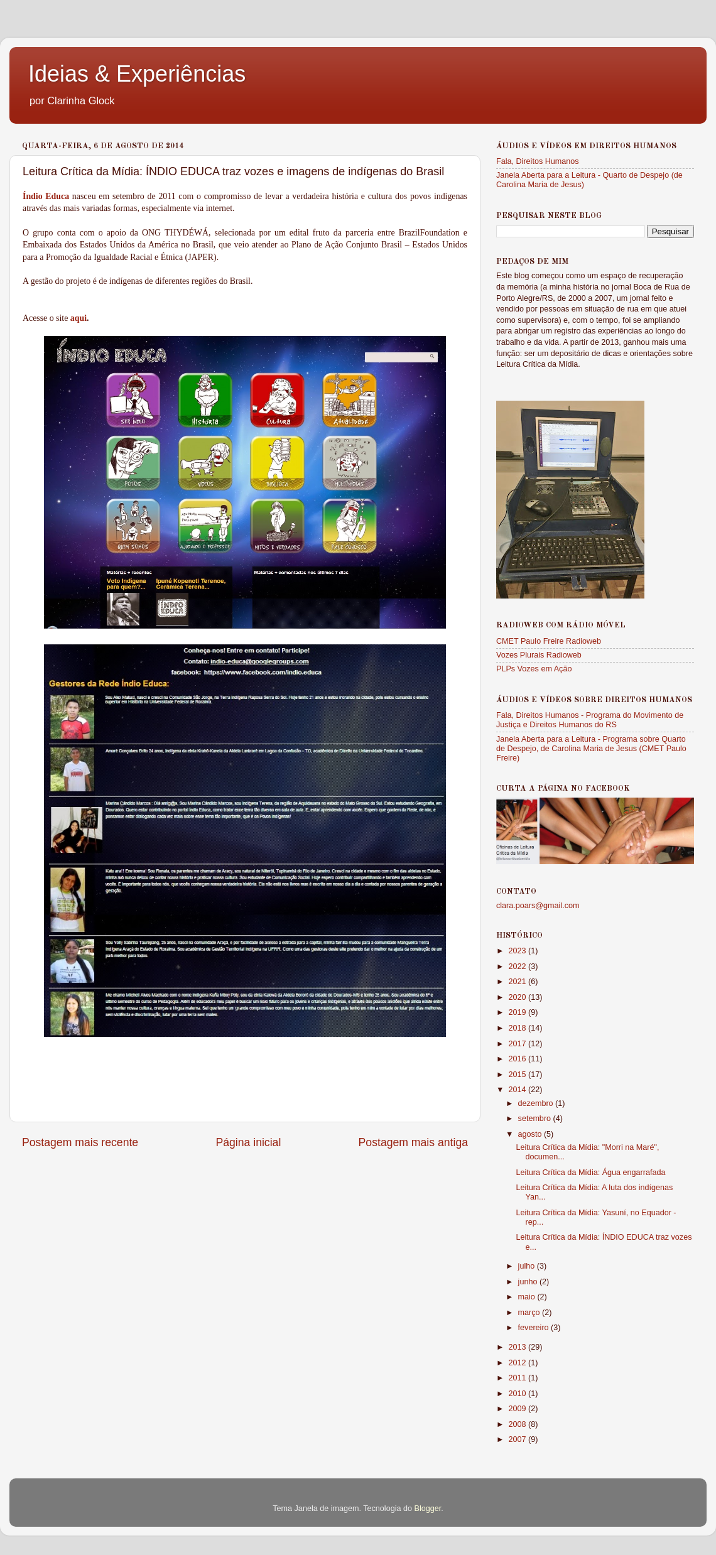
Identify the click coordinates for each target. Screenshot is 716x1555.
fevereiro (534, 1327)
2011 (518, 1377)
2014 (518, 1089)
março (530, 1312)
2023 (518, 950)
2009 (518, 1408)
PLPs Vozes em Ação (534, 668)
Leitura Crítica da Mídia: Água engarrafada (590, 1172)
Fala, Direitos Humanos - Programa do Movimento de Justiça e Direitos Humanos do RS (589, 720)
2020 (518, 997)
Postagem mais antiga (413, 1142)
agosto (531, 1134)
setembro (535, 1118)
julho (527, 1266)
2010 (518, 1393)
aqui (78, 318)
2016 (518, 1058)
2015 (518, 1074)
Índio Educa (46, 196)
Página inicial (248, 1142)
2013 (518, 1347)
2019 (518, 1012)
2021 (518, 981)
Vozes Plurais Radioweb (539, 655)
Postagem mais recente (80, 1142)
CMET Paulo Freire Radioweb (548, 641)
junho (529, 1281)
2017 (518, 1043)
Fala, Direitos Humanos (537, 161)
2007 (518, 1439)
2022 (518, 966)
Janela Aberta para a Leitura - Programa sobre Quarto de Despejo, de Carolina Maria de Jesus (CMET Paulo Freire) (591, 748)
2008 (518, 1424)
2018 (518, 1028)
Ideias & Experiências (137, 74)
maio (528, 1296)
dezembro (537, 1103)
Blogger (427, 1508)
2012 (518, 1362)
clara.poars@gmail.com (537, 905)
